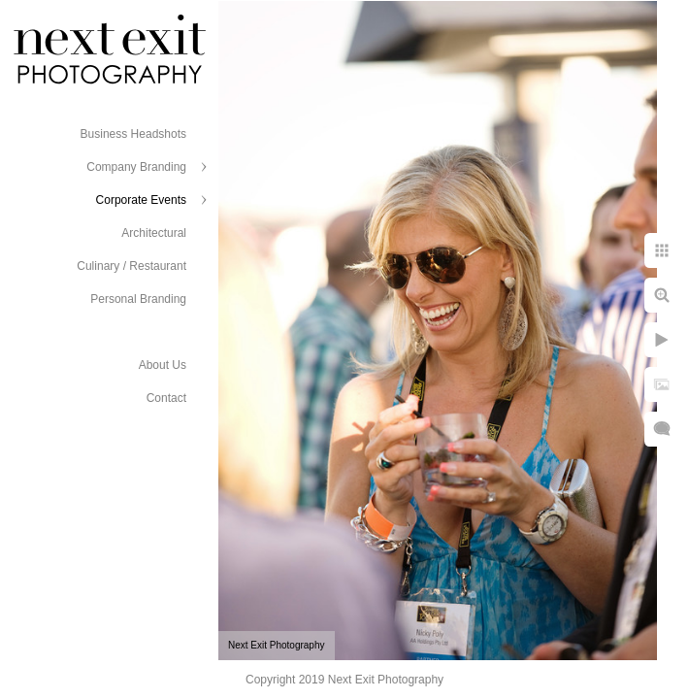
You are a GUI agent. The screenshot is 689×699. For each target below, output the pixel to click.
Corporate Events (141, 200)
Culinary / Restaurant (131, 266)
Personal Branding (138, 299)
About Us (162, 365)
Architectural (153, 233)
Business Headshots (133, 134)
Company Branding (136, 167)
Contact (166, 398)
